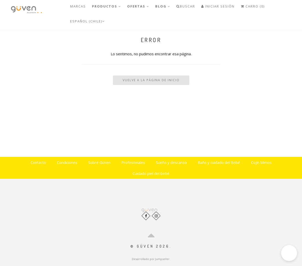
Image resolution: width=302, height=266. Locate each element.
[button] (289, 253)
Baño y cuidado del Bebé (219, 162)
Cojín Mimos (261, 162)
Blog (162, 6)
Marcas (78, 6)
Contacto (38, 162)
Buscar (185, 6)
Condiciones (67, 162)
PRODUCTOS (106, 6)
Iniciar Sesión (218, 6)
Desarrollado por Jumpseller (151, 259)
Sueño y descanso (171, 162)
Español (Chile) (87, 21)
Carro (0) (253, 6)
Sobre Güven (99, 162)
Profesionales (133, 162)
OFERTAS (138, 6)
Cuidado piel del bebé (151, 173)
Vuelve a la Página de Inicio (151, 80)
